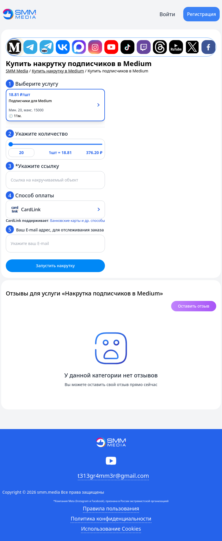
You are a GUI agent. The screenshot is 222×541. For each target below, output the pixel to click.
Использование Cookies (111, 528)
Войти (167, 14)
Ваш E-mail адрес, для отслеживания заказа (55, 229)
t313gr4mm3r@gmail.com (113, 476)
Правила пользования (111, 508)
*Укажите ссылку (32, 166)
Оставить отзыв (193, 306)
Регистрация (201, 14)
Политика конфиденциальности (111, 518)
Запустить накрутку (55, 265)
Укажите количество (37, 134)
